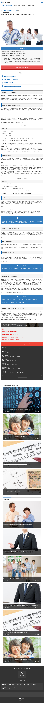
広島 (3, 372)
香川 (16, 372)
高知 (23, 372)
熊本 (6, 356)
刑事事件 (26, 684)
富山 (13, 360)
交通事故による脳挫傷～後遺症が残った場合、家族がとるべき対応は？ (18, 409)
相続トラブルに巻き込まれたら (9, 82)
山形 (16, 368)
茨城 (16, 349)
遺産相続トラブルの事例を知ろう (10, 76)
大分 (8, 356)
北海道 (3, 368)
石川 (11, 360)
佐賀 (13, 356)
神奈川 (6, 349)
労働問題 (33, 684)
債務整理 (12, 684)
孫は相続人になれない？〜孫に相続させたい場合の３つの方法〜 (17, 437)
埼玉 (9, 349)
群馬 (19, 349)
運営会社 (20, 693)
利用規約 (16, 693)
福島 (19, 368)
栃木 (14, 349)
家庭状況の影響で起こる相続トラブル (11, 79)
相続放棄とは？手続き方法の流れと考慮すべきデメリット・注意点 (17, 524)
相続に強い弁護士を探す (22, 67)
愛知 (3, 352)
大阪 (3, 364)
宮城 (14, 368)
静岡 (6, 352)
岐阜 (8, 352)
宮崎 (11, 356)
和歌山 (16, 364)
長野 (8, 360)
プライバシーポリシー (9, 693)
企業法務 (5, 688)
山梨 (6, 360)
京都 (6, 364)
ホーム (3, 693)
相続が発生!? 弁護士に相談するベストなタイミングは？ (15, 551)
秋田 (11, 368)
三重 (11, 352)
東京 (3, 349)
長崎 (16, 356)
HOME (3, 5)
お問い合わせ (26, 693)
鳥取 (11, 372)
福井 (16, 360)
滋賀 (13, 364)
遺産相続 (12, 688)
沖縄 (21, 356)
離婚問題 (5, 684)
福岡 (3, 356)
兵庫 (11, 364)
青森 (6, 368)
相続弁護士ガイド (9, 5)
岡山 (6, 372)
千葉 (11, 349)
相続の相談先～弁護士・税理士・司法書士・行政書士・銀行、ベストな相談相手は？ (21, 605)
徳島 (18, 372)
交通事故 (19, 684)
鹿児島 (18, 356)
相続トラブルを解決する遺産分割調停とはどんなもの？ (15, 464)
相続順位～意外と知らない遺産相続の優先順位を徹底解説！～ (17, 578)
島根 (13, 372)
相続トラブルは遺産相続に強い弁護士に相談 (12, 86)
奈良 (8, 364)
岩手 (9, 368)
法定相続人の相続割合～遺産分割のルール (13, 491)
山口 (8, 372)
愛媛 (21, 372)
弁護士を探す (22, 674)
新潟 (3, 360)
